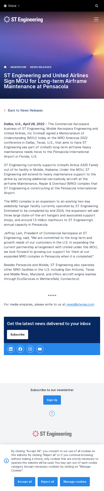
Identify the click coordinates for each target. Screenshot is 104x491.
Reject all (47, 482)
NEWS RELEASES (40, 67)
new (69, 305)
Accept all (25, 482)
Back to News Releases (23, 110)
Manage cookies (74, 482)
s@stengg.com (84, 305)
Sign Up (52, 400)
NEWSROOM (18, 67)
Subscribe (18, 335)
